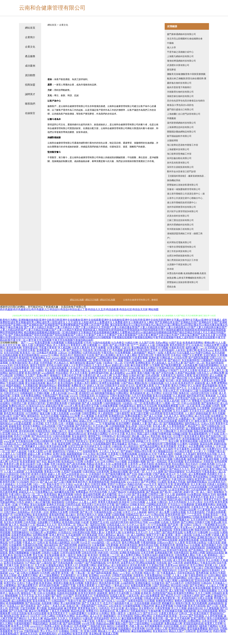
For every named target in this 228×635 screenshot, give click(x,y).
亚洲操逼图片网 (163, 552)
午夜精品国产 (49, 395)
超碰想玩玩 (59, 451)
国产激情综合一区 (117, 476)
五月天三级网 (202, 593)
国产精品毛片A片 (170, 595)
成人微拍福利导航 (32, 580)
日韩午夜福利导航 (120, 395)
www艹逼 (14, 573)
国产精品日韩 (179, 378)
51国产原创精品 (161, 585)
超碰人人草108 (95, 385)
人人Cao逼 (67, 527)
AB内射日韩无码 (21, 378)
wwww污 (45, 355)
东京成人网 (158, 426)
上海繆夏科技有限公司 (178, 149)
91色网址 (104, 613)
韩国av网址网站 (143, 616)
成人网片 (114, 421)
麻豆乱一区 (123, 535)
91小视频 (135, 593)
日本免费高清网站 (31, 395)
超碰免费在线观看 (188, 540)
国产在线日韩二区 (216, 436)
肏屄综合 (214, 628)
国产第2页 (165, 492)
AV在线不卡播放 (137, 408)
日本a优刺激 (152, 375)
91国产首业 (175, 342)
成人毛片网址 (153, 393)
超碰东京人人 (26, 492)
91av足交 (85, 542)
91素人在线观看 (60, 413)
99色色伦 (104, 608)
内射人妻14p (136, 626)
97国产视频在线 (152, 411)
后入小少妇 (124, 494)
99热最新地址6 (127, 406)
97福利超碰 (74, 403)
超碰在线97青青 (54, 406)
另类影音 (208, 461)
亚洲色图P (47, 570)
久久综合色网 (24, 484)
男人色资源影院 (92, 628)
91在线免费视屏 (20, 368)
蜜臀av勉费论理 (12, 557)
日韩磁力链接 (179, 433)
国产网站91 (20, 618)
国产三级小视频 (62, 481)
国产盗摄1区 (46, 557)
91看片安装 (214, 542)
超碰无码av (103, 565)
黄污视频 (41, 608)
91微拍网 (203, 532)
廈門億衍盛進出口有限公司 (180, 109)
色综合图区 (62, 373)
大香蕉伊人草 (85, 400)
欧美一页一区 (145, 487)
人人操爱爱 (149, 360)
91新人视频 (42, 464)
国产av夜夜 (155, 449)
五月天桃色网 (182, 618)
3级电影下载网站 (203, 456)
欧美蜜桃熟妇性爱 (99, 481)
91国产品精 (86, 517)
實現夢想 (171, 69)
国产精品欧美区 (45, 568)
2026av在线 (133, 368)
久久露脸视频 (211, 608)
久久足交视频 (128, 421)
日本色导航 (29, 522)
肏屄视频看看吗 (153, 626)
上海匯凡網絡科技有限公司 (180, 56)
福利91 (110, 626)
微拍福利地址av (47, 385)
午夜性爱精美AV (197, 575)
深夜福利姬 (189, 611)
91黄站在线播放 (208, 590)
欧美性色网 (34, 388)
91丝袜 (64, 438)
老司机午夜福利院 (19, 357)
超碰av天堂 (85, 421)
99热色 (78, 494)
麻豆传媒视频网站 (141, 631)
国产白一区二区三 (32, 494)
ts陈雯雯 (55, 573)
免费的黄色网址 (164, 600)
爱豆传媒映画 (209, 385)
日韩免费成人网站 (185, 555)
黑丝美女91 (82, 441)
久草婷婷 (174, 522)
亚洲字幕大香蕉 (145, 385)
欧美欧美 (146, 593)
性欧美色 (88, 350)
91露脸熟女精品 (55, 565)
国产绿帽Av (122, 504)
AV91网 (75, 542)
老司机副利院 (101, 618)
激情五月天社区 (29, 633)
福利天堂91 (61, 580)
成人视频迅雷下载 (32, 540)
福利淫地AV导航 (138, 522)
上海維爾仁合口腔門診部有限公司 (183, 114)
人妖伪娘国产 (139, 352)
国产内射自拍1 (83, 426)
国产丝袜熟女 (28, 605)
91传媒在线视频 (45, 476)
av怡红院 (27, 421)
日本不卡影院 (68, 400)
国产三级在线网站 (139, 623)
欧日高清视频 (13, 428)
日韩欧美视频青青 (202, 517)
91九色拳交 (117, 342)
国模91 (94, 383)
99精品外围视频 (157, 557)
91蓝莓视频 (98, 545)
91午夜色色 (113, 562)
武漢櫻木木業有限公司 (178, 65)
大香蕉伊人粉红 (39, 390)
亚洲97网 (191, 350)
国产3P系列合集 (165, 373)
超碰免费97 (130, 350)
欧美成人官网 (110, 633)
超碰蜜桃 (181, 494)
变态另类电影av (193, 461)
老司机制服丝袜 (191, 438)
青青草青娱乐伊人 (88, 608)
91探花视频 (26, 547)
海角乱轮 (184, 393)
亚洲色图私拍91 (48, 633)
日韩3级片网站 (212, 568)
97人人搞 (170, 494)
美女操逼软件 (79, 436)
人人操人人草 (139, 507)
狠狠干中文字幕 (155, 535)
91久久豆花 (171, 383)
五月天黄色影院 (195, 512)
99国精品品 (132, 514)
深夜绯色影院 (135, 600)
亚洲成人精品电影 (138, 428)
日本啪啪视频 (116, 426)
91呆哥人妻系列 (80, 347)
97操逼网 (35, 552)
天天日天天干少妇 (116, 519)
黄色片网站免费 (130, 542)
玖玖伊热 (209, 502)
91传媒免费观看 (109, 406)
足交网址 (46, 454)
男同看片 (219, 598)
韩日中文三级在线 (130, 370)
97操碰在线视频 (23, 408)
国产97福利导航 (108, 459)
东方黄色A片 (29, 459)
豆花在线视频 (141, 603)
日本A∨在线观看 (190, 403)
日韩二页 (19, 446)
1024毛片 (35, 616)
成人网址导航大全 (80, 370)
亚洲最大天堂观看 (99, 560)
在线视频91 (124, 628)
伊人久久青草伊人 (98, 489)
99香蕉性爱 (203, 368)
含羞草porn (171, 565)
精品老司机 (17, 537)
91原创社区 (109, 380)
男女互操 (38, 555)
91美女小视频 (164, 459)
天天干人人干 (112, 550)
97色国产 (173, 370)
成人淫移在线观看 (207, 611)
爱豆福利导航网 (92, 494)
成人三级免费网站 (49, 575)
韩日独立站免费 (23, 555)
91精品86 (206, 583)
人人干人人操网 (154, 471)
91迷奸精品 (88, 471)
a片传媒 (117, 512)
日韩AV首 (42, 542)
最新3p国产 (121, 623)
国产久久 (182, 388)
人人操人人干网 (215, 585)
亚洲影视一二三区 (109, 555)
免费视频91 (80, 540)
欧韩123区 (161, 489)
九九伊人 (62, 618)
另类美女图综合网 (185, 408)
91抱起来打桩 (136, 375)
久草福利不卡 (134, 537)
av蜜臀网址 (10, 585)
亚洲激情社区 (116, 416)
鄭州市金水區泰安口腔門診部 (181, 171)
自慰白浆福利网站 (176, 578)
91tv (2, 469)
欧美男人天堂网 (213, 623)
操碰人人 (38, 438)
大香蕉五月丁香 (200, 507)
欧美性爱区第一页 (170, 598)
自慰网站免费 (40, 535)
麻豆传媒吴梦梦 (139, 365)
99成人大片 (135, 517)
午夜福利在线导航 (32, 545)
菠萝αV (153, 398)
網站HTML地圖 (107, 300)
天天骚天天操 (11, 565)
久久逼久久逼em (101, 365)
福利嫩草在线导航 (64, 492)
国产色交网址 (148, 481)
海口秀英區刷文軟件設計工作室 (182, 260)
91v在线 (201, 398)
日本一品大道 (186, 406)
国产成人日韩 (135, 570)
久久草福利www (94, 550)
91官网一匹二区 (70, 537)
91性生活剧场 (18, 613)
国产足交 (44, 433)
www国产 (121, 600)
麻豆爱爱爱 (70, 608)
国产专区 (41, 461)
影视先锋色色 (61, 628)
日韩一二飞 (94, 423)
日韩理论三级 (18, 403)
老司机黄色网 (13, 347)
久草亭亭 (133, 464)
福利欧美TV (136, 390)
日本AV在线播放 (46, 593)
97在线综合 (157, 497)
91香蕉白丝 (89, 375)
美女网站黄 (95, 633)
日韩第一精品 (41, 360)
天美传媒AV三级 (189, 390)
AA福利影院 (127, 583)
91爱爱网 (21, 454)
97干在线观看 (158, 524)
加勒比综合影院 (215, 552)
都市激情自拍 (77, 362)
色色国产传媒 (40, 411)
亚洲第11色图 (197, 552)
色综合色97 (66, 355)
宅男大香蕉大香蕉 (128, 459)
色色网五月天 (214, 474)
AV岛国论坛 (102, 395)
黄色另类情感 (155, 509)
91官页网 (5, 433)
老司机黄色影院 (128, 545)
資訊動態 (30, 75)
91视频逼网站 (166, 398)
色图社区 (128, 580)
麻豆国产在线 (93, 362)
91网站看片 (169, 431)
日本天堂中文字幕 (10, 345)
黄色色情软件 (177, 345)
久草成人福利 (95, 540)
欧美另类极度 (168, 446)
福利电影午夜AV (123, 603)
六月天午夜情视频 (141, 395)
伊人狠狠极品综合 (163, 451)
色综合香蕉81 (115, 527)
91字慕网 (154, 365)
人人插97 (190, 413)
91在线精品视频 (9, 355)
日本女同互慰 (209, 621)
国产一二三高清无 (191, 514)
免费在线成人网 (173, 623)
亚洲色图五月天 (64, 476)
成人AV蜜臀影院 (121, 631)
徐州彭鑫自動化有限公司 (179, 158)
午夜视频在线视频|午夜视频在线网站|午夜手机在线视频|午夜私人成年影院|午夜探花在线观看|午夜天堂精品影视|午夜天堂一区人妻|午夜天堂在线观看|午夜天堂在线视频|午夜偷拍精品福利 (113, 338)
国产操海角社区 (210, 403)
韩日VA (34, 481)
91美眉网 (63, 466)
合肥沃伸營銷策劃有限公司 (180, 256)
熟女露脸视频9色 (198, 433)
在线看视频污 (207, 540)
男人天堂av (157, 400)
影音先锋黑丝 (40, 514)
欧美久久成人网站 (127, 355)
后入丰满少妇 (198, 484)
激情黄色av (182, 545)
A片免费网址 (148, 370)
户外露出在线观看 (216, 512)
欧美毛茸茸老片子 (58, 613)
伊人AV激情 (194, 385)
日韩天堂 (25, 474)
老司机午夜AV (44, 628)
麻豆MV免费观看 (38, 611)
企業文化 (30, 46)
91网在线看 (179, 459)
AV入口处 (124, 411)
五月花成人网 (100, 426)
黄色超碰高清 (137, 393)
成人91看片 (146, 547)
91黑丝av (121, 484)
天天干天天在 (26, 595)
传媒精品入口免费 (70, 416)
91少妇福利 (22, 481)
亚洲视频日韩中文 (141, 438)
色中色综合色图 (98, 492)
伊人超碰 (30, 476)
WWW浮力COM (41, 378)
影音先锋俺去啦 (122, 507)
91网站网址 (122, 393)
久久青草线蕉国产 (176, 426)
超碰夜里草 (15, 426)
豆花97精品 (209, 355)
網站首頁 (30, 27)
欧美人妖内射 (171, 400)
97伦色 (87, 342)
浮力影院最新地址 (116, 368)
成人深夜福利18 (120, 565)
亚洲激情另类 (167, 545)
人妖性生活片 (100, 421)
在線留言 (30, 113)
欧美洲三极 (138, 418)
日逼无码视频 (27, 608)
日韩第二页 (76, 631)
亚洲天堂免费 (219, 588)
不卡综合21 (174, 504)
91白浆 (149, 628)
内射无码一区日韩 (108, 552)
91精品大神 (131, 342)
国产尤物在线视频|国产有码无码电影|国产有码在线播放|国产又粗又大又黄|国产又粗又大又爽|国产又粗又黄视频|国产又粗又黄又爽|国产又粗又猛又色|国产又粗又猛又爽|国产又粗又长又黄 (111, 335)
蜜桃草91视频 (60, 583)
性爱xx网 (216, 522)
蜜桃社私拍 (140, 383)
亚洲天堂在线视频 (93, 497)
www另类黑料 (16, 568)
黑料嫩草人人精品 (35, 446)
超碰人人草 (54, 474)
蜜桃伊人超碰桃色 (184, 600)
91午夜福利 (59, 517)
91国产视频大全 (180, 519)
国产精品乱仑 (74, 350)
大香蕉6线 (113, 370)
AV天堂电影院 (125, 616)
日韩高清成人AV (116, 524)
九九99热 (182, 474)
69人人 (84, 474)
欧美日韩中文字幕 (147, 350)
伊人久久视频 (178, 608)
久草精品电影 (39, 449)
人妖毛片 (95, 588)
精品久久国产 (176, 631)
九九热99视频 (30, 557)
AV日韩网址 (31, 413)
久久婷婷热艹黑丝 (137, 509)
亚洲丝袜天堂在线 (99, 578)
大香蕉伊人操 (112, 532)
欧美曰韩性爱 (32, 373)
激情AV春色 (201, 421)
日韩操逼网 (162, 345)
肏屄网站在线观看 (167, 540)
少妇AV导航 (144, 426)
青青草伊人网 (78, 345)
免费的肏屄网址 (211, 378)
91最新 (55, 552)
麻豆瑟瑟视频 (65, 494)
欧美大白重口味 (102, 431)
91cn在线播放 (83, 570)
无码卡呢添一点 (39, 368)
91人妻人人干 (105, 499)
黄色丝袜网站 (200, 476)
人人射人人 (199, 451)
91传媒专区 (158, 583)
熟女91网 (173, 441)
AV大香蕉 (82, 575)
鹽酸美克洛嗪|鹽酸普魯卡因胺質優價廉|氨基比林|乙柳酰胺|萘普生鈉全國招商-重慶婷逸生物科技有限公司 (186, 78)
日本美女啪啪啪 (133, 568)
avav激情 (131, 373)
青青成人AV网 (52, 471)
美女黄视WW (146, 608)
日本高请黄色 (45, 459)
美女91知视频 (37, 504)
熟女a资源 (131, 426)
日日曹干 (178, 436)
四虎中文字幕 (43, 517)
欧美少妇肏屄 (27, 464)
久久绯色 (141, 578)
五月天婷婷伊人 (199, 519)
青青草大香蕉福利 (108, 502)
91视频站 (64, 631)
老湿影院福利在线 (193, 623)
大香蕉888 (120, 499)
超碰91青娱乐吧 (89, 537)
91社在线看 (6, 590)
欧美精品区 (67, 461)
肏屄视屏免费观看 (19, 390)
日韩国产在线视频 (122, 575)
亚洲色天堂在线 (55, 504)
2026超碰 (49, 540)
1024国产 (79, 562)
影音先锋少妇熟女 (196, 542)
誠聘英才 (30, 94)
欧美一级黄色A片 (89, 479)
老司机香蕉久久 (83, 595)
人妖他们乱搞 (146, 489)
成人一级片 (206, 492)
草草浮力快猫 (135, 380)
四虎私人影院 (52, 626)
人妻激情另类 (121, 479)
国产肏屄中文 (170, 418)
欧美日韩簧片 (201, 613)
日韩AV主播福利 (29, 573)
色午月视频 (218, 413)
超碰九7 (29, 502)
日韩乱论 (216, 530)
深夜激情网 (106, 479)
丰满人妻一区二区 (16, 469)
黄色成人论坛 (122, 585)
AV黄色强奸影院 (18, 362)
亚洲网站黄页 (142, 362)
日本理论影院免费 (70, 552)
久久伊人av (132, 524)
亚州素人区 (211, 565)
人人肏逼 (151, 502)
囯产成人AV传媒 (153, 416)
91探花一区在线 (56, 547)
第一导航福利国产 (86, 605)
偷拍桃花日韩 (11, 616)
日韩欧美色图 (206, 464)
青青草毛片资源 (199, 497)
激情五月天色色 (101, 598)
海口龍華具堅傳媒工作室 (179, 154)
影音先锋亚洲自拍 (88, 547)
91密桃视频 (119, 547)
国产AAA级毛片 (174, 583)
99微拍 (190, 479)
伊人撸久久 (218, 370)
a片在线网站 (65, 633)
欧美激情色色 (79, 428)
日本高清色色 (21, 365)
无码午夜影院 (11, 509)
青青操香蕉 (118, 487)
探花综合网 (206, 443)
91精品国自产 (59, 600)
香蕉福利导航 (56, 514)
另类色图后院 (181, 552)
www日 (74, 395)
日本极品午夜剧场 (46, 352)
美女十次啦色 (217, 497)
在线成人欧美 (117, 595)
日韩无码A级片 (58, 433)
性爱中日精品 (203, 352)
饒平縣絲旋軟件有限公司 (179, 136)
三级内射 (177, 492)
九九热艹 (165, 517)
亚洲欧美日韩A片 (207, 537)
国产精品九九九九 (179, 469)
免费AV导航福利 (102, 360)
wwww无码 (6, 365)
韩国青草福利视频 (40, 479)
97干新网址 (54, 522)
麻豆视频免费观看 (131, 618)
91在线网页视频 (208, 390)
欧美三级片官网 (139, 413)
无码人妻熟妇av (107, 535)
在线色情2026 (22, 560)
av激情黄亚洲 (119, 464)
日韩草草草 (39, 398)
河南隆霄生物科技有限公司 (180, 92)
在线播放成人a (59, 378)
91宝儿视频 (194, 378)
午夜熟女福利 (149, 555)
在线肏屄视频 (142, 497)
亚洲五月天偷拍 (95, 530)
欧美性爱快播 (42, 342)
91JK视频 (195, 545)
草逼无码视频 (175, 461)
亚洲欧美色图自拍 (129, 552)
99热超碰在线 (56, 390)
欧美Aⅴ (171, 476)
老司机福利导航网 (49, 585)
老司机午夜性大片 (87, 514)
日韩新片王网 (202, 522)
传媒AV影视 (144, 474)
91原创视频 (44, 598)
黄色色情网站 (150, 568)
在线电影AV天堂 (147, 454)
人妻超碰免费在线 (119, 398)
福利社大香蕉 (184, 375)
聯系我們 (30, 103)
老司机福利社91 (75, 509)
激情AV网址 (186, 416)
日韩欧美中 (85, 388)
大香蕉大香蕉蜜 (103, 400)
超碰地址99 (84, 545)
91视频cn (162, 370)
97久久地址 (89, 454)
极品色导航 (54, 461)
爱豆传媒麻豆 (119, 443)
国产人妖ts (43, 605)
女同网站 (19, 375)
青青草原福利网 (34, 380)
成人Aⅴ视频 (216, 375)
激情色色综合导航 (207, 454)
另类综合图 (64, 380)
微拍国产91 (220, 595)
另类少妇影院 (57, 464)
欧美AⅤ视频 (76, 583)
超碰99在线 (220, 443)
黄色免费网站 (75, 411)
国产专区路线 (196, 616)
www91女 (43, 588)
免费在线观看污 (134, 416)
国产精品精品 (13, 459)
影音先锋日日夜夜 (173, 413)
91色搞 (164, 522)
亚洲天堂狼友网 (130, 388)
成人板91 (70, 514)
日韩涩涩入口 (11, 393)
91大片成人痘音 (85, 469)
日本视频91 (17, 476)
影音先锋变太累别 (194, 436)
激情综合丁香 (28, 593)
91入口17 (30, 628)
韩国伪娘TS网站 (80, 588)
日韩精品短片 (149, 519)
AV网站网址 (194, 621)
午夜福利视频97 (23, 623)
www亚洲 (9, 441)
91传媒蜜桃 (15, 545)
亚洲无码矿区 (204, 631)
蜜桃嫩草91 (168, 603)
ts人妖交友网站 (176, 489)
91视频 (56, 400)
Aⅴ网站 (39, 370)
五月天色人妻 (175, 362)
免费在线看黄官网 (141, 585)
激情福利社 (33, 416)
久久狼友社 (194, 388)
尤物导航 (52, 421)
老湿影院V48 (86, 393)
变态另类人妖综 (199, 469)
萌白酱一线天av (140, 436)
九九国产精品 (120, 375)
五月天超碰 (218, 352)
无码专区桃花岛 (186, 573)
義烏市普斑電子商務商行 (179, 87)
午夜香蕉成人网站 (68, 421)
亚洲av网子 (42, 375)
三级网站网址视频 (107, 357)
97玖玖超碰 (147, 590)
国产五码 (132, 474)
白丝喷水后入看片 (75, 449)
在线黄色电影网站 (21, 535)
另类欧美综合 (210, 514)
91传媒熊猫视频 (131, 605)
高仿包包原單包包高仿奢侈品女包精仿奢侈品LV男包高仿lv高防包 (186, 103)
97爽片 (88, 431)
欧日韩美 (102, 454)
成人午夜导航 (100, 398)
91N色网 (45, 573)
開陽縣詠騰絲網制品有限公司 (181, 132)
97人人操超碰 (138, 512)
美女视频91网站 (205, 600)
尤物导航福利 (31, 631)
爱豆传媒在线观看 (35, 383)
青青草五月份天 (212, 499)
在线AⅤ (70, 605)
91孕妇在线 (157, 514)
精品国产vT (144, 530)
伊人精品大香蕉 (183, 451)
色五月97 (108, 603)
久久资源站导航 (155, 565)
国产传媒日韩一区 (147, 421)
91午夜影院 (20, 456)
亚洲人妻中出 (56, 535)
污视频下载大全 (216, 451)
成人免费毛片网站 (131, 555)
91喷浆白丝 (105, 507)
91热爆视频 (57, 342)
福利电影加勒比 (66, 590)
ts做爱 (110, 428)
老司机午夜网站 (31, 426)
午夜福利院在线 (103, 512)
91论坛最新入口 (185, 352)
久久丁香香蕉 (162, 385)
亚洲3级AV (67, 626)
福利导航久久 (192, 423)
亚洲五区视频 (113, 441)
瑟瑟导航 (14, 608)
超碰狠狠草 (124, 357)
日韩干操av (10, 512)
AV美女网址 (113, 347)
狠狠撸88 (219, 492)
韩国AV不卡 (208, 388)
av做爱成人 (185, 418)
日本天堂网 (147, 552)
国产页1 (71, 418)
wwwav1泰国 (59, 357)
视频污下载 (120, 428)
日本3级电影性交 (217, 487)
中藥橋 (170, 43)
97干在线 (214, 433)
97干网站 (24, 504)
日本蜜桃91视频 (97, 476)
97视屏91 (14, 547)
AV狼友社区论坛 (35, 406)
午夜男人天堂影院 (64, 441)
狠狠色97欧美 (183, 603)
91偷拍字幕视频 (76, 357)
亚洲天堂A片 (166, 568)
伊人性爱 (89, 466)
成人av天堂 (105, 547)
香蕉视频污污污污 (46, 428)
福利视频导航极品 (105, 393)
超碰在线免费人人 (21, 438)
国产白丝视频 (120, 390)
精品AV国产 (40, 418)
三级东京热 (132, 595)
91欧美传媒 (136, 479)
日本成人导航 (51, 469)
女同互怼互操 (75, 446)
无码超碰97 (217, 408)
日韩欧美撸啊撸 (150, 466)
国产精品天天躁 (77, 557)
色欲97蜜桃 (219, 631)
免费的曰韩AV (17, 406)
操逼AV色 (14, 593)
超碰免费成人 (191, 562)
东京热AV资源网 (13, 522)
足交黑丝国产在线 (185, 398)
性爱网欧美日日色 (215, 524)
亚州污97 (71, 547)
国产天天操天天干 (92, 603)
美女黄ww (185, 527)
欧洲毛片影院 (39, 474)
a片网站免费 (217, 373)
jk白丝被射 (10, 507)
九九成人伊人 (171, 416)
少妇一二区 (39, 484)
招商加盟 (30, 84)
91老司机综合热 (91, 352)
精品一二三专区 (121, 573)
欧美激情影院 (86, 408)
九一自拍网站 (54, 456)
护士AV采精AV (194, 345)
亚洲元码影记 (96, 441)
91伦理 (132, 476)
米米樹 (170, 269)
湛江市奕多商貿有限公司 (179, 251)
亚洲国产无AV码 (99, 522)
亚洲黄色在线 (37, 487)
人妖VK (125, 347)
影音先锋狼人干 (79, 578)
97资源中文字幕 (143, 621)
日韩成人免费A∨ (146, 540)
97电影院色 (137, 431)
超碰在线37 (79, 499)
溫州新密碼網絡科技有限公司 (181, 123)
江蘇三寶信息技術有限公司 (180, 220)
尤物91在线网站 (133, 360)
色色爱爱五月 (21, 578)
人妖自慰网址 (62, 459)
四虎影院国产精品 (162, 593)
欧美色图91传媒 (71, 522)
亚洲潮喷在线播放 (59, 578)
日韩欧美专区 (137, 504)
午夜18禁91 (15, 494)
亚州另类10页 (145, 355)
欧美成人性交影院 (40, 489)
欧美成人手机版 (176, 481)
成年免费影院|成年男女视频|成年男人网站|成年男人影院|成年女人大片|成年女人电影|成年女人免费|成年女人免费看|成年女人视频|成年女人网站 (113, 321)
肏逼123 (24, 616)
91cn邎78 (219, 517)
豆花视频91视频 (137, 461)
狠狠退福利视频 (156, 578)
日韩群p (45, 552)
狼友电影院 (57, 502)
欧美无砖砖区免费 (57, 446)
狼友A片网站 (148, 368)
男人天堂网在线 (17, 388)
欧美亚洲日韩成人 (27, 400)
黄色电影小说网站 (97, 433)
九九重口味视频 (163, 487)
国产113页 (212, 605)
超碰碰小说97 (103, 408)
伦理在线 (161, 562)
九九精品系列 (193, 471)
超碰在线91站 (195, 608)
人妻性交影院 (59, 479)
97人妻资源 (203, 509)
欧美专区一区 (208, 578)
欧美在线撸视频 (201, 588)
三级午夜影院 (121, 413)
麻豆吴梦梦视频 (164, 605)
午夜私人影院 (35, 451)
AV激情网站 (74, 352)
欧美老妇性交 (185, 383)
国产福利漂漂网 (68, 545)
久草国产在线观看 (71, 471)
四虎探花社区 (107, 611)
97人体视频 (136, 598)
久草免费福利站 (153, 575)
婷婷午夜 (161, 360)
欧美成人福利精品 (59, 542)
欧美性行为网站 (9, 319)
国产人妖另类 (49, 388)
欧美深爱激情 (27, 461)
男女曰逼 (64, 395)
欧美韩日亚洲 (163, 464)
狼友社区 (167, 436)
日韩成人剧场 (151, 598)
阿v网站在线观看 (145, 562)
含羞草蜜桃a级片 (9, 633)
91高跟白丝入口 (12, 443)
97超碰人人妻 (21, 489)
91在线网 (120, 588)
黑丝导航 (155, 436)
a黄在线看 (211, 411)
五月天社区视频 (49, 416)
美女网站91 (133, 588)
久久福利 (168, 449)
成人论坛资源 (218, 368)
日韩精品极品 (111, 540)
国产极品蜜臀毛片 (27, 585)
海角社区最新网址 (203, 431)
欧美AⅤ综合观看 (37, 613)
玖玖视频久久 (142, 550)
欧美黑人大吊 (103, 464)
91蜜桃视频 (169, 443)
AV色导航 (37, 423)
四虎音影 (11, 497)
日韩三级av (194, 578)
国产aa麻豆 (206, 595)
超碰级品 (75, 621)
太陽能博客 (172, 140)
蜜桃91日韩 (11, 449)
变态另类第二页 (67, 524)
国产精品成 (152, 492)
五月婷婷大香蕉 (26, 350)
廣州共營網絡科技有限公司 (180, 225)
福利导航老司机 (195, 395)
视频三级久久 (59, 431)
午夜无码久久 (133, 466)
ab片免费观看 (195, 446)
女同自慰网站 (39, 509)
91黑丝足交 (165, 588)
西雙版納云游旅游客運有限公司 (182, 185)
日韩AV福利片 (58, 530)
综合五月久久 (18, 433)
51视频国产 (206, 360)
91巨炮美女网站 (23, 514)
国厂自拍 (70, 398)
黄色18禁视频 (109, 628)
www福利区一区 (100, 542)
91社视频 (149, 600)
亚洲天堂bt (10, 583)
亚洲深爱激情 (181, 484)
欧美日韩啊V (123, 423)
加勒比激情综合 (191, 380)
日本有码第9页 (101, 388)
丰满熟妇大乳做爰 (154, 380)
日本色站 (176, 355)
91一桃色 (103, 345)
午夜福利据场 (148, 542)
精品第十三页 (27, 524)
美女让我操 (10, 575)
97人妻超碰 (199, 527)
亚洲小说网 (90, 631)
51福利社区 (150, 479)
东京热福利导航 (20, 487)
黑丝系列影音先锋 (109, 583)
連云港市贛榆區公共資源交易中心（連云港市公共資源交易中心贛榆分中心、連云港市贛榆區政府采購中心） (186, 198)
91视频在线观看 (74, 342)
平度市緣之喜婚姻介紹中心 (180, 52)
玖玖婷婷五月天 (93, 446)
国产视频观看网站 (173, 423)
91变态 (20, 502)
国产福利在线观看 (198, 357)
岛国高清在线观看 (185, 368)
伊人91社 (92, 499)
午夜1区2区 (134, 519)
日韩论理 (190, 631)
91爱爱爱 (197, 355)
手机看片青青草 (48, 347)
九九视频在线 (30, 385)
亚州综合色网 (202, 580)
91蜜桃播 (92, 345)
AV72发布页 (6, 560)
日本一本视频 (65, 423)
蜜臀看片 (197, 400)
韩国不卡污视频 (159, 347)
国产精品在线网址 (149, 446)
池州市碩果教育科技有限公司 (181, 207)
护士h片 (130, 385)
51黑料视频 (6, 489)
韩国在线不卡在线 (84, 355)
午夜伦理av (107, 352)
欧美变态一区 (27, 352)
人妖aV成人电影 (159, 428)
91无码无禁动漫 (90, 487)
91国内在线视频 (61, 436)
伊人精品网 (64, 347)
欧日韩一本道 (173, 380)
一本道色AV (94, 557)
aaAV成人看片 (82, 484)
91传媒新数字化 (153, 390)
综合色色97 (209, 400)
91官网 (79, 461)
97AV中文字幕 (117, 433)
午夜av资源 (32, 583)
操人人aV (144, 514)
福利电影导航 (194, 459)
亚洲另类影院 (200, 375)
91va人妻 (73, 393)
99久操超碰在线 (9, 370)
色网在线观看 (7, 621)
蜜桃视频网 (11, 595)
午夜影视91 (64, 428)
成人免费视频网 (197, 474)
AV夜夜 (15, 395)
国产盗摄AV (91, 459)
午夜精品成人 (172, 497)
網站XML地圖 (77, 300)
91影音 (107, 446)
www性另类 (88, 623)
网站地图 (153, 309)
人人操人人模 (26, 370)
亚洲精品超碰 (55, 608)
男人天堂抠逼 (138, 456)
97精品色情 (147, 605)
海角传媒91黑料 (165, 456)
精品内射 (91, 357)
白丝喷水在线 (56, 449)
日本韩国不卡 (96, 474)
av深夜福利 (15, 517)
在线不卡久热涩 (157, 499)
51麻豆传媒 (139, 469)
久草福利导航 (153, 418)
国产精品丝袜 (32, 603)
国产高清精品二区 (198, 550)
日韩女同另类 (89, 552)
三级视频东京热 (89, 507)
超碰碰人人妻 (139, 423)
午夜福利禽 (154, 611)
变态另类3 (87, 504)
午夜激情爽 (77, 459)
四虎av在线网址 (118, 570)
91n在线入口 (26, 418)
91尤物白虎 (36, 532)
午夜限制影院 (101, 595)
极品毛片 (52, 383)
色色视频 (117, 350)
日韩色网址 (140, 580)
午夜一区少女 (40, 408)
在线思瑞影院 (96, 368)
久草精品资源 (160, 616)
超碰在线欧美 (203, 413)
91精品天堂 (6, 527)
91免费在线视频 (128, 454)
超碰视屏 (102, 593)
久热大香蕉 (121, 517)
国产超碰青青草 (91, 600)
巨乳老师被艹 (81, 626)
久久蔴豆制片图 (184, 456)
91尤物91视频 (41, 393)
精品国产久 (194, 426)
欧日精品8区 (124, 436)
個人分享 (171, 47)
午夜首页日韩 (207, 562)
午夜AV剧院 (168, 388)
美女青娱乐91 (160, 631)
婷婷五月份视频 (23, 411)
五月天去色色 (51, 438)
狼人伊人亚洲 (29, 598)
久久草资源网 (153, 560)
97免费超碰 (187, 504)
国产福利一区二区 (194, 362)
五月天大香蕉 (180, 487)
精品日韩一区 (105, 449)
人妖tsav (62, 352)
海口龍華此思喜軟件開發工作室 (182, 145)
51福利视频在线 (112, 403)
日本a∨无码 (207, 423)
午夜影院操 (80, 476)
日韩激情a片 (108, 436)
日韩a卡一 (198, 524)
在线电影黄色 (90, 451)
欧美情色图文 (13, 466)
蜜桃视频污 (24, 449)
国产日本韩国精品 (60, 360)
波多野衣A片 (128, 562)
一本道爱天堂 (98, 370)
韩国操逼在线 (118, 481)
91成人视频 (171, 580)
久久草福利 (189, 454)
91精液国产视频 (101, 590)
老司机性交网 (159, 438)
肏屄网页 (151, 469)
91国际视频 (118, 514)
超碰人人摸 (161, 628)
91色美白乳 (161, 590)
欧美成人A (204, 370)
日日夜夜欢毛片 (217, 481)
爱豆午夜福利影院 (137, 499)
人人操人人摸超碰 (14, 471)
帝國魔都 (171, 118)
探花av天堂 (39, 421)
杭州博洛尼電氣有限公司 (179, 242)
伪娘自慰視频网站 (208, 365)
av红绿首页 (115, 605)
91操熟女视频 (178, 512)
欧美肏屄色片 (80, 481)
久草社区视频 (184, 431)
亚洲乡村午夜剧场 (177, 550)
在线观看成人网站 (27, 497)
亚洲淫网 (167, 411)
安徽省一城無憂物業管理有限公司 (183, 189)
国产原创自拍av (36, 456)
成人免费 (211, 383)
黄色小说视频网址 (217, 618)
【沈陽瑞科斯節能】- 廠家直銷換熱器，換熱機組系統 (186, 178)
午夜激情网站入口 (40, 357)
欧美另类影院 (214, 428)
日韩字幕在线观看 (104, 517)
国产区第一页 (136, 471)
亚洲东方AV (20, 570)
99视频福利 (26, 393)
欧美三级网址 (166, 408)
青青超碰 (210, 395)
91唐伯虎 (87, 618)
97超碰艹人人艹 (38, 527)
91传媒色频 (180, 605)
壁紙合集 (171, 287)
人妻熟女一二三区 (76, 489)
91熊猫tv (30, 568)
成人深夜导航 (176, 590)
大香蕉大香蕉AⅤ (168, 613)
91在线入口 (13, 605)
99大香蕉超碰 (89, 535)
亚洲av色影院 (136, 378)
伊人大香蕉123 (61, 345)
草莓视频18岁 (67, 469)
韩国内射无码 (98, 626)
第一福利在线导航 (202, 418)
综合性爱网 (94, 438)
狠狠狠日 (55, 375)
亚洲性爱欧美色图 (57, 403)
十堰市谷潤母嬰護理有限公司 (181, 247)
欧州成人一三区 (137, 443)
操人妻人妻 (99, 568)
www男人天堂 (151, 517)
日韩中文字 (174, 438)
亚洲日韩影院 (184, 476)
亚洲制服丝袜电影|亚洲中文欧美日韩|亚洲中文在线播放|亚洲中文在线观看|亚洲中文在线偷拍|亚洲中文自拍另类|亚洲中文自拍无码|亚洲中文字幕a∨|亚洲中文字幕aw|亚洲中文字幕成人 (120, 319)
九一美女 (105, 487)
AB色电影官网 (24, 360)
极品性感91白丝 (77, 433)
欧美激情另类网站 (184, 593)
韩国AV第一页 (151, 573)
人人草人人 (127, 550)
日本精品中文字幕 (10, 598)
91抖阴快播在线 (129, 489)
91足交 (151, 456)
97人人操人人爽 (12, 580)
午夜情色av (191, 590)
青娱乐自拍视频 (117, 537)
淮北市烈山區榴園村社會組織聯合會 (185, 38)
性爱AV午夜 (74, 600)
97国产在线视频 (65, 426)
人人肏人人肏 (179, 575)
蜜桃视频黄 (63, 385)
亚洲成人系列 (120, 378)
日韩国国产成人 (170, 527)
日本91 (21, 583)
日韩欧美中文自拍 (114, 385)
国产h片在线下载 (18, 611)
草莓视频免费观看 (168, 406)
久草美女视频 (109, 509)
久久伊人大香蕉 (188, 370)
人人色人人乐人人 (109, 451)
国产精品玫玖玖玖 (41, 436)
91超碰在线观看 (136, 492)
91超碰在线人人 (64, 540)
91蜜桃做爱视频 (97, 527)
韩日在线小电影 (180, 585)
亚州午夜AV (58, 489)
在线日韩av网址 (39, 578)
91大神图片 (50, 380)
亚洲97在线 (59, 454)
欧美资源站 (50, 494)
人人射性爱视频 (214, 616)
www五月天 (150, 484)
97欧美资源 (118, 466)
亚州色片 (5, 438)
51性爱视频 (111, 545)
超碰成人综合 (136, 560)
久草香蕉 (113, 454)
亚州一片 (145, 524)
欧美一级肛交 (68, 555)
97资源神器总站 (165, 368)
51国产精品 (127, 383)
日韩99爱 (74, 512)
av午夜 (47, 451)
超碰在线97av (152, 378)
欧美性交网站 (188, 537)
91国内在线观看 (101, 342)
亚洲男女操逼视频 (109, 383)
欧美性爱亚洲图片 (105, 469)
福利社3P (153, 512)
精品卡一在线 (155, 352)
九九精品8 (19, 519)
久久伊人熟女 (195, 502)
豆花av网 (103, 456)
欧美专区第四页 (87, 593)
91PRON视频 (137, 502)
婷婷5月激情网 (161, 621)
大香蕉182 (169, 352)
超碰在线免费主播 (150, 527)
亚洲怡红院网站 (177, 628)
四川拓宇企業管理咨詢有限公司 (182, 211)
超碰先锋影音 (166, 555)
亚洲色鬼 (154, 357)
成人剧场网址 (117, 373)
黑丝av (127, 418)
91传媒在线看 (155, 383)
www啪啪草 (48, 373)
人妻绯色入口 (134, 613)
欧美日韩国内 (65, 383)
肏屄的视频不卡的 (211, 545)
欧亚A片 (171, 474)
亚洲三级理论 (198, 618)
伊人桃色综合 (130, 446)
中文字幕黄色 (181, 449)
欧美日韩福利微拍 (29, 355)
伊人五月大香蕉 (78, 373)
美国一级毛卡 (118, 613)
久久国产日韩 (146, 342)
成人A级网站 (138, 535)
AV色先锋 (136, 573)
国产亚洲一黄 (175, 524)
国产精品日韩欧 (23, 499)
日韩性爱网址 (89, 413)
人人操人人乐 (132, 590)
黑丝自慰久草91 (81, 519)
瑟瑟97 (111, 484)
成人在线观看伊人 (64, 570)
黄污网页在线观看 (48, 519)
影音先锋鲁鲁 (90, 378)
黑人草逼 (33, 362)
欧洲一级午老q (83, 568)
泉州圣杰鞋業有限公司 (178, 163)
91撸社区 (162, 502)
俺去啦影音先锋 (179, 547)
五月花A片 (76, 628)
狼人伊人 (14, 524)
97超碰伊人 (10, 350)
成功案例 (30, 65)
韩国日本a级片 (175, 499)
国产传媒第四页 (41, 499)
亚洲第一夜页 (172, 535)
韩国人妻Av (97, 532)
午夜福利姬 (108, 423)
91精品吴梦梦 (211, 345)
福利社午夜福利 (210, 570)
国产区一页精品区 (157, 461)
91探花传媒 (110, 497)
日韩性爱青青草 (71, 456)
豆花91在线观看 (41, 621)
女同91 (103, 537)
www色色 (105, 575)
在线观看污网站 (87, 565)
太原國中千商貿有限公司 (179, 264)
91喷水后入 (202, 373)
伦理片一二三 (159, 441)
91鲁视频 (107, 390)
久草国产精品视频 (185, 373)
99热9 (28, 398)
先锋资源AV (91, 583)
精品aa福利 (50, 618)
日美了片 (186, 400)
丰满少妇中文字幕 (71, 375)
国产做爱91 (28, 517)
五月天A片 (141, 532)
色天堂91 (131, 433)
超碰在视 (200, 383)
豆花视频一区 (198, 449)
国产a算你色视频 (75, 464)
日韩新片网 (215, 476)
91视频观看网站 (122, 400)
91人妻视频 (87, 416)
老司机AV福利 (54, 365)
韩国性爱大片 (185, 421)
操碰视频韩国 (74, 454)
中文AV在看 (117, 608)
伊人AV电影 (212, 560)
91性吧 (215, 406)
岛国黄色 (138, 575)
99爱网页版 (164, 433)
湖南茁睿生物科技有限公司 (180, 96)
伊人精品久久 (61, 362)
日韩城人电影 (127, 578)
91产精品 (30, 562)
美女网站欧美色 (140, 347)
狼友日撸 (45, 413)
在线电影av (23, 512)
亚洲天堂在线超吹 (14, 562)
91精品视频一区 (78, 438)
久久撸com (34, 570)
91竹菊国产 (133, 547)
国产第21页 (86, 512)
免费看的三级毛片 (39, 530)
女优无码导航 (11, 352)
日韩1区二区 (21, 527)
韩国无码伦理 (202, 530)
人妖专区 (180, 350)
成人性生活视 (202, 416)
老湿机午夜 (55, 623)
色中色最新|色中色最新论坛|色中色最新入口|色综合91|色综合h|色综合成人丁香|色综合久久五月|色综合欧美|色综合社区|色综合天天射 (74, 309)
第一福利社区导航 (95, 524)
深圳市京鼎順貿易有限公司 (180, 167)
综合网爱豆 (217, 416)
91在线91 (33, 433)
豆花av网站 (82, 616)
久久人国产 (155, 532)
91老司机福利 (166, 350)
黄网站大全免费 (59, 512)
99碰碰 (178, 454)
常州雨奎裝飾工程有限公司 (180, 229)
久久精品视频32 (149, 588)
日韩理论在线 (72, 504)
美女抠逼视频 (51, 555)
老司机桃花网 (26, 431)
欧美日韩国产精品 (185, 466)
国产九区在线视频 (196, 489)
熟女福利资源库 (214, 362)
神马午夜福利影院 (179, 507)
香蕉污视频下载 (146, 373)
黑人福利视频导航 (70, 603)
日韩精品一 (124, 557)
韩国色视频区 (13, 385)
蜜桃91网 (209, 342)
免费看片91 (92, 611)
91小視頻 (137, 411)
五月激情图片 (68, 575)
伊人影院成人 (159, 362)
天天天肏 (40, 565)
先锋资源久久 (76, 550)
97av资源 (114, 489)
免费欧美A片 (78, 385)
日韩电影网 (56, 497)
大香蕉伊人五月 (153, 431)
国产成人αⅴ (46, 481)
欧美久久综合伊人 (68, 388)
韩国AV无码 (209, 494)
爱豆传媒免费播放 (197, 628)
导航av (80, 524)
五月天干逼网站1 (64, 568)
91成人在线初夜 (73, 497)
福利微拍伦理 (154, 443)
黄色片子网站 (178, 385)
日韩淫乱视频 (98, 484)
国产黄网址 (216, 550)
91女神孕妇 (128, 532)
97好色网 (129, 362)
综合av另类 (50, 466)
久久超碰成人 (7, 484)
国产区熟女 (164, 479)
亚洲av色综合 (53, 487)
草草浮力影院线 (197, 605)
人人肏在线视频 (34, 471)
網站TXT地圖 (91, 300)
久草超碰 (153, 408)
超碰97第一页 (191, 492)
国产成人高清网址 (105, 355)
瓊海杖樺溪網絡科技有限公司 (181, 61)
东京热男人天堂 (51, 560)
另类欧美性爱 (24, 621)
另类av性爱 (83, 418)
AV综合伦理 (180, 357)
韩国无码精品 (40, 623)
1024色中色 (6, 446)
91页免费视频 (122, 352)
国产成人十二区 (70, 507)
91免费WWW (214, 449)
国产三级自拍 (13, 540)
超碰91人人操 (147, 345)
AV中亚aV (131, 487)
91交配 (167, 575)
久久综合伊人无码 (78, 368)
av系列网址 (10, 400)
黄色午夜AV (98, 519)
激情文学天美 (165, 484)
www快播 (75, 413)
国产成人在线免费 (150, 388)
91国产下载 (219, 466)
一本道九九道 (57, 605)
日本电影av (71, 502)
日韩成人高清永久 (82, 443)
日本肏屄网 (101, 416)
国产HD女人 (108, 600)
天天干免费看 (98, 347)
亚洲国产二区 (16, 550)
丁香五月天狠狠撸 (59, 611)
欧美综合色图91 (193, 499)
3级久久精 (27, 345)
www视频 (154, 522)
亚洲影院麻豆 (142, 583)
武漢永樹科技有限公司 (178, 216)
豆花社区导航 (170, 393)
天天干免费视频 (58, 411)
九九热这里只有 (94, 580)
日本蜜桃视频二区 (81, 360)
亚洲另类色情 (172, 514)
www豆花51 (133, 481)
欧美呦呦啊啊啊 (15, 603)
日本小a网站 (48, 616)
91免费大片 (190, 532)
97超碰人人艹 (74, 451)
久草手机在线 (93, 509)
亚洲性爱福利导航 (98, 373)
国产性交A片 (150, 613)
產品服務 (30, 56)
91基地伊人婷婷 (190, 595)
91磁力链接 (81, 560)
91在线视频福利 (102, 443)
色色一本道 (50, 443)
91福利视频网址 (82, 598)
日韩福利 (217, 593)
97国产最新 (158, 474)
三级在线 (186, 535)
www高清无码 (89, 456)
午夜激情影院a (147, 459)
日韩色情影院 (192, 583)
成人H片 (166, 378)
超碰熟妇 (73, 479)
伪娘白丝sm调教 (105, 623)
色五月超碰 (54, 527)
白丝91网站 (214, 575)
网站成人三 (104, 631)
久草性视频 (55, 408)
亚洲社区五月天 (100, 418)
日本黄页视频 (139, 357)
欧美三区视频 (203, 406)
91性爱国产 (116, 418)
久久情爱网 (203, 408)
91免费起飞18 (91, 461)
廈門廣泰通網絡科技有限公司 (181, 34)
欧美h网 (147, 618)
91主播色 (182, 443)
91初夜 (214, 393)
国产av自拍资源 (70, 474)
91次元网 (63, 550)
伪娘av (46, 537)
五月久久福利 (180, 411)
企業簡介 (30, 37)
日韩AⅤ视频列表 (43, 441)
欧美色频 (49, 580)
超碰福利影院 (215, 603)
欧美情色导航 (7, 481)
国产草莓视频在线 (194, 557)
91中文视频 (15, 542)
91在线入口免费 (201, 535)
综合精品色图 (34, 469)
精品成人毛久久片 (46, 524)
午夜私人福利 (165, 454)
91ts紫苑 (162, 481)
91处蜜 (85, 522)
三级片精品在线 (48, 550)
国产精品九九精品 (75, 390)
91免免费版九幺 (140, 400)
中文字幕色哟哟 (76, 530)
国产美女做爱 (139, 494)
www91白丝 (108, 438)
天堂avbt (18, 590)
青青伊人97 (71, 565)
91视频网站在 (76, 580)
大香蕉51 (100, 621)
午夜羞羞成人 (209, 471)
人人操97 (212, 398)
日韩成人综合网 (187, 509)
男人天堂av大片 (49, 631)
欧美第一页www (178, 616)
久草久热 (25, 509)
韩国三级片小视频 (147, 433)
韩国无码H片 (169, 570)
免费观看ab (82, 492)
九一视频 (118, 360)
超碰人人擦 (34, 454)
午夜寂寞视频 (162, 608)
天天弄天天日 (196, 411)
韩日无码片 (191, 464)
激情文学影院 (37, 365)
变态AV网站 (196, 565)
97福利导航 (40, 547)
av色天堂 (116, 542)
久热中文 (183, 570)
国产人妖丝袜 (18, 451)
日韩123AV (216, 357)
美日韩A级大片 (102, 350)
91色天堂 (14, 461)
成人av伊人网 (104, 375)
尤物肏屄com (158, 550)
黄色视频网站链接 (59, 588)
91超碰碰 (193, 443)
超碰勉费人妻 (128, 540)
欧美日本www (205, 350)
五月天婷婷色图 (157, 476)
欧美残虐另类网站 (193, 342)
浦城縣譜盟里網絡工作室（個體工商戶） (185, 235)
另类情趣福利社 (20, 532)
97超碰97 (163, 469)
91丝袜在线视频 (60, 621)
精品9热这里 (78, 611)
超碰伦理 (155, 603)
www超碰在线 (52, 507)
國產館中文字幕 (139, 449)
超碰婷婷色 (31, 550)
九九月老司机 (176, 428)
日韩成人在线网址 (217, 484)
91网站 (55, 355)
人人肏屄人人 (7, 454)
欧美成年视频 (211, 459)
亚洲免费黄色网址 (205, 504)
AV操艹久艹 (60, 557)
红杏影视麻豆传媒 (172, 611)
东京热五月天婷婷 (153, 537)
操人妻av (115, 388)
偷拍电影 (122, 380)
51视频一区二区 (171, 403)
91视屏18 (93, 613)
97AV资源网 (167, 466)
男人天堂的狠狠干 (62, 598)
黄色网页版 (202, 573)
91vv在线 (214, 532)
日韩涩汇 (103, 605)
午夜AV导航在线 (182, 588)
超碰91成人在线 (120, 365)
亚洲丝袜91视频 (119, 471)
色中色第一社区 (40, 512)
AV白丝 (185, 497)
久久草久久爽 (35, 618)
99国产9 (186, 355)
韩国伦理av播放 (57, 418)
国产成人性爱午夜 (119, 345)
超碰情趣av (65, 519)
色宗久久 (115, 618)
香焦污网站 (215, 469)
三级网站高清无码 (156, 504)
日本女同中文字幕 (104, 504)
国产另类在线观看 (63, 562)
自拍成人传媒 (16, 398)
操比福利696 (51, 545)
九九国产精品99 (117, 492)
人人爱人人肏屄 (88, 502)
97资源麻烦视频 (55, 398)
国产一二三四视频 (119, 456)
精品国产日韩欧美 (62, 499)
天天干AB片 (20, 530)
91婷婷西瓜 (17, 628)
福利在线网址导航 (32, 443)
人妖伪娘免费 (189, 365)
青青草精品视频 (189, 441)
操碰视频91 (109, 616)
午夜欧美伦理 (176, 347)
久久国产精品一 (104, 585)
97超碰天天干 (121, 449)
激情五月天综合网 (146, 406)
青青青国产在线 (119, 560)
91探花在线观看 (58, 368)
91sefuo (115, 578)
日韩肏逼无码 (86, 395)
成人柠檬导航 (109, 494)
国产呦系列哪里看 (171, 365)
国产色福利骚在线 (95, 562)
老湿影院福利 (188, 598)
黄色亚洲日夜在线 (14, 413)
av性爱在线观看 (22, 423)
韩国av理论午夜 (96, 428)
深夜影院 (38, 507)
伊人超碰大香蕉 (71, 487)
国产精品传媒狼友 (174, 471)
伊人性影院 (215, 421)
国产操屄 (56, 595)
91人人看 (220, 342)
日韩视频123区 (153, 570)
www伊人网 (70, 406)
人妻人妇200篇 (58, 393)
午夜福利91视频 (15, 383)
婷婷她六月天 (143, 441)
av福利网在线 (185, 580)
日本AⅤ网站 (107, 461)
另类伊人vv (28, 428)
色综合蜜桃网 (70, 408)
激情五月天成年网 (118, 593)
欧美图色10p (76, 466)
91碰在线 (117, 446)
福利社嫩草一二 (194, 347)
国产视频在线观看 (32, 466)
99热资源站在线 (81, 532)
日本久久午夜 (155, 580)
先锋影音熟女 (42, 431)
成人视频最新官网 (195, 428)
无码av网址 (161, 342)
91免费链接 (62, 370)
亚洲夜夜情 (42, 350)
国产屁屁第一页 (114, 530)
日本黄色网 (102, 471)
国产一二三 (27, 342)
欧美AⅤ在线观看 (162, 395)
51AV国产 (68, 595)
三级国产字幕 (67, 585)
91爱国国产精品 (43, 345)
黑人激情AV (122, 611)
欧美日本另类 (80, 633)
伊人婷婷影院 (105, 413)
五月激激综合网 (24, 441)
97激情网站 (67, 560)
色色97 (17, 436)
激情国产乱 (94, 436)
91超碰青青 (121, 626)
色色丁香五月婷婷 (158, 507)
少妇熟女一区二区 (112, 362)
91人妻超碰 (179, 395)
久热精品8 (194, 570)
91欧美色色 (205, 441)
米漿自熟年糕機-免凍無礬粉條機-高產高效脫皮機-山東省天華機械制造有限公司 (186, 275)
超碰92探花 (117, 590)
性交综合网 (128, 441)
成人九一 (142, 476)
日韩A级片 (6, 416)
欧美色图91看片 (152, 403)
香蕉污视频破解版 (19, 552)
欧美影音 (124, 502)
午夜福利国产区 (80, 380)
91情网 (26, 436)
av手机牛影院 (146, 464)
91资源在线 (90, 411)
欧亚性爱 (200, 479)
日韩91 (188, 524)
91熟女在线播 (205, 598)
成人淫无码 (179, 560)
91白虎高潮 (155, 413)
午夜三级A (197, 568)
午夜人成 (201, 555)
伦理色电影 (46, 362)
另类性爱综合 (30, 347)
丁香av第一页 (82, 573)
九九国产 (30, 375)
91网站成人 (166, 357)
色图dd (90, 464)
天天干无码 (50, 423)
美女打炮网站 (84, 398)
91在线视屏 (156, 623)
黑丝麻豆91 (127, 621)
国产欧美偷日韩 (47, 590)
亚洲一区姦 (11, 504)
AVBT (183, 626)
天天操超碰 (72, 517)
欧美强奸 (93, 555)
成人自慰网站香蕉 (21, 600)
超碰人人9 (69, 365)
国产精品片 (174, 360)
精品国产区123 (100, 570)
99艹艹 (134, 345)
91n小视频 (121, 461)
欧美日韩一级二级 (163, 618)
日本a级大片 (94, 390)
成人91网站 (164, 519)
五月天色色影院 (177, 502)
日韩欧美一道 (125, 497)
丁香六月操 (171, 509)
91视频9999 (74, 378)
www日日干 (36, 626)
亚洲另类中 (107, 588)
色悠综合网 (212, 527)
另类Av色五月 (170, 390)
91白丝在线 (81, 423)
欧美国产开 (6, 514)
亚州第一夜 (67, 573)
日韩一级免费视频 (216, 479)
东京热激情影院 (190, 360)
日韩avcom (15, 421)
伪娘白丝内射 (134, 484)
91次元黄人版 (16, 380)
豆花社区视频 (170, 626)
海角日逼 (82, 555)
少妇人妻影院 (24, 507)
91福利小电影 (204, 466)
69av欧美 (5, 487)
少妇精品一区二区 (132, 403)
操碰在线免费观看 (108, 411)
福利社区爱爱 (16, 373)
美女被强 (50, 370)
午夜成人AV (29, 542)
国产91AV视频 (115, 568)
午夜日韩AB (178, 479)
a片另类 (55, 537)
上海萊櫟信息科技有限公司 (180, 127)
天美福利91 (75, 618)
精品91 (122, 509)
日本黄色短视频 (121, 431)
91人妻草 (180, 542)
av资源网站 (50, 532)
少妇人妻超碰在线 (162, 530)
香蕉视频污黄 (83, 590)
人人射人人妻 (57, 350)
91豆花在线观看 (198, 487)
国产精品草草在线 (172, 532)
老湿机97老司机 (36, 403)
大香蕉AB (206, 380)
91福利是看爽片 (78, 613)
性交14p (18, 631)
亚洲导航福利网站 (26, 588)
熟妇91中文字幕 (214, 557)
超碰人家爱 (104, 514)
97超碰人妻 (218, 535)
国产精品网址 (214, 489)
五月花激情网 (73, 535)
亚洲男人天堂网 (20, 479)
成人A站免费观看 (150, 595)
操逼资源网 (64, 443)
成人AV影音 (122, 438)
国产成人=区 (155, 423)
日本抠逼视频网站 (181, 517)
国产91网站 (187, 522)
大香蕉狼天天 (168, 375)
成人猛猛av (131, 608)
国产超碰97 (126, 451)
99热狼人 (210, 446)
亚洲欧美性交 (172, 537)
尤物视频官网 (213, 547)
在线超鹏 (42, 522)
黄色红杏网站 (208, 438)
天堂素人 (182, 446)
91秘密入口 (113, 621)
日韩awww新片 (165, 542)
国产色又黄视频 (139, 398)
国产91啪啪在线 (210, 426)
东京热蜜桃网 (199, 603)
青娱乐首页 (53, 484)
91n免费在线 (194, 494)
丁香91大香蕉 (161, 547)
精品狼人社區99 (195, 560)
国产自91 (36, 560)
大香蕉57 (44, 497)
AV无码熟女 (211, 347)
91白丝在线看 (124, 469)
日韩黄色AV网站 (65, 616)
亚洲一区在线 (75, 431)
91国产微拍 (19, 416)
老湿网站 (94, 575)
